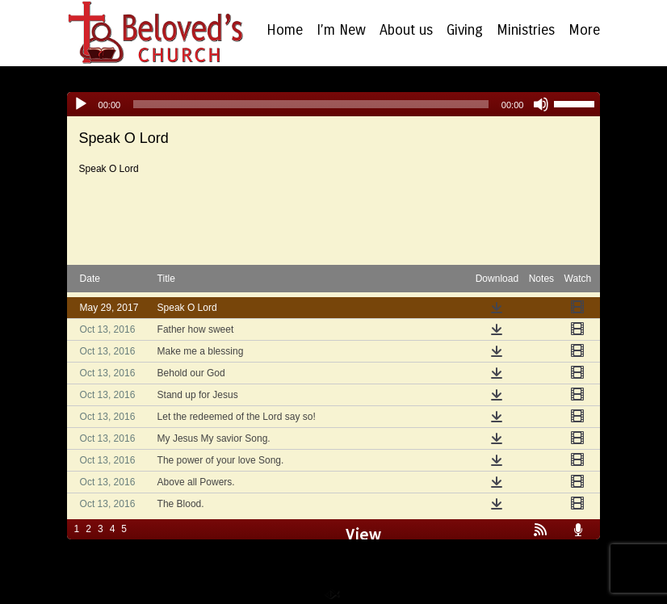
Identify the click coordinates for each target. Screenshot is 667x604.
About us (406, 31)
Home (284, 31)
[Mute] (541, 104)
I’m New (341, 31)
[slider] (311, 104)
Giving (465, 31)
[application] (334, 104)
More (584, 31)
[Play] (81, 104)
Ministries (526, 31)
